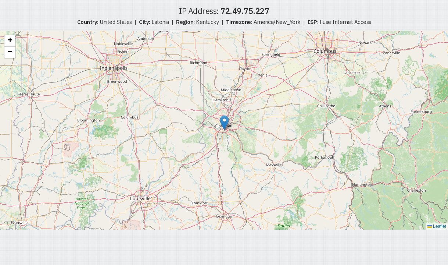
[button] (224, 122)
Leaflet (436, 226)
